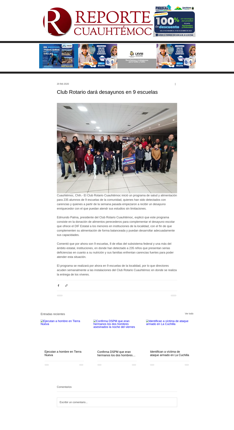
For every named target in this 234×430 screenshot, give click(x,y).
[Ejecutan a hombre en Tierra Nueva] (64, 333)
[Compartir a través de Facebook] (58, 285)
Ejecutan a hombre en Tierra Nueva (63, 353)
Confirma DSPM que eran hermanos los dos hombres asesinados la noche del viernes (115, 353)
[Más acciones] (175, 84)
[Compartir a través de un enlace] (66, 285)
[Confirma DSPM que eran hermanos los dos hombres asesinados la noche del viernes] (117, 333)
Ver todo (189, 313)
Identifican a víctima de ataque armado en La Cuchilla (169, 353)
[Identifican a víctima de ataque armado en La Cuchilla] (169, 333)
